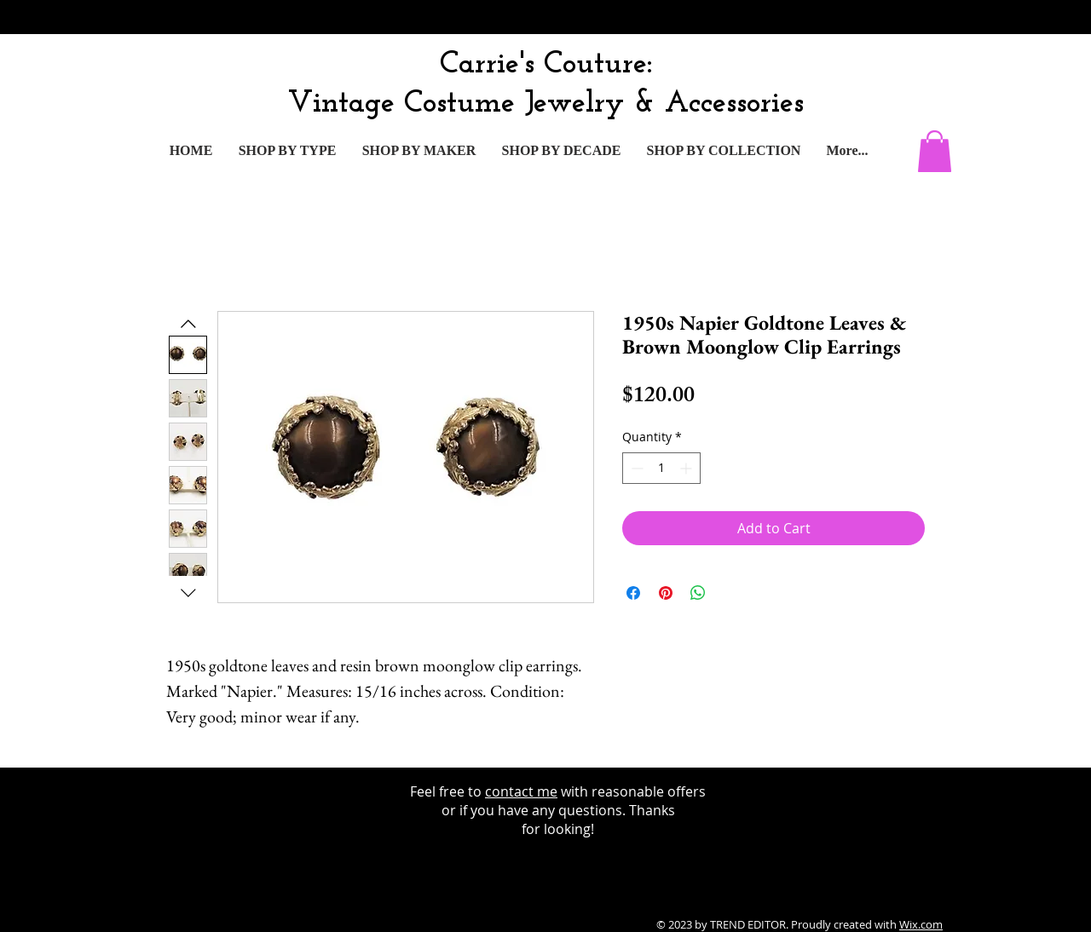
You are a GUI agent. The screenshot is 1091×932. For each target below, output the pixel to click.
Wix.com (921, 924)
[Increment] (687, 468)
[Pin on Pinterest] (665, 593)
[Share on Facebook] (633, 593)
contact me (521, 791)
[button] (934, 151)
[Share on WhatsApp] (698, 593)
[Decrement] (635, 468)
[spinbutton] (661, 468)
